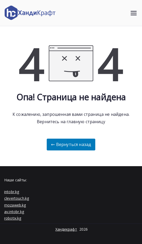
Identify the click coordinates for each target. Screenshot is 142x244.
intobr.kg (11, 191)
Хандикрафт (66, 229)
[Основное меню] (133, 13)
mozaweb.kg (15, 205)
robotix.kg (12, 218)
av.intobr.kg (14, 211)
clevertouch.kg (16, 198)
